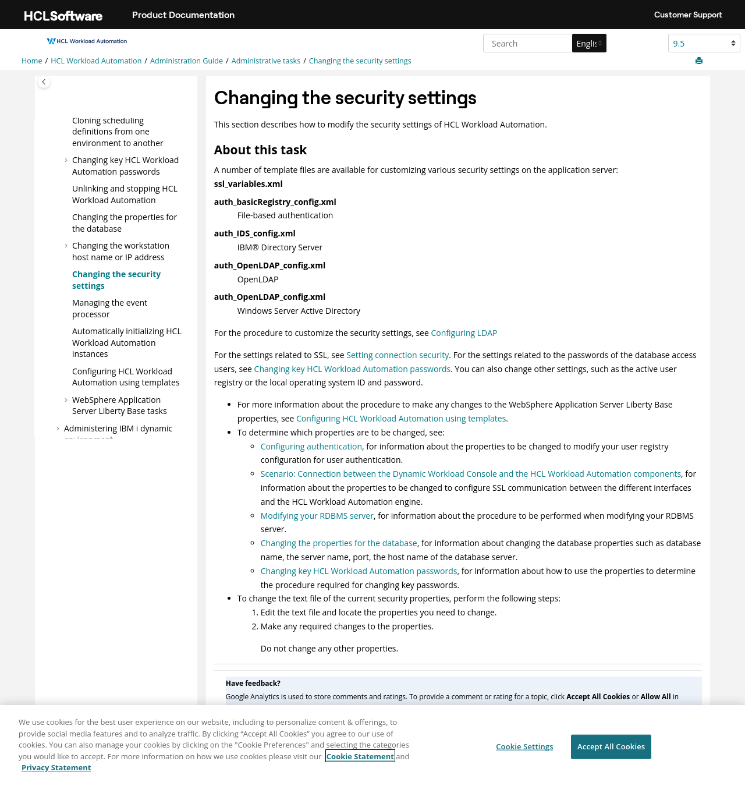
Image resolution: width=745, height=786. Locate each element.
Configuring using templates (126, 376)
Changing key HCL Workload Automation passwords (352, 368)
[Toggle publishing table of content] (44, 82)
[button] (67, 120)
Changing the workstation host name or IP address (120, 251)
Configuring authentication (311, 446)
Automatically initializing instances (127, 342)
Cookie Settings (524, 750)
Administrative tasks (266, 61)
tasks (119, 405)
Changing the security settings (360, 61)
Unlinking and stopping (125, 194)
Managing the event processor (109, 308)
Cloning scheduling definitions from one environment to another (118, 131)
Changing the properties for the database (339, 542)
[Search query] (543, 43)
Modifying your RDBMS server (317, 515)
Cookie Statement (360, 760)
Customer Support (688, 14)
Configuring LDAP (464, 332)
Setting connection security (397, 354)
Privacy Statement (56, 771)
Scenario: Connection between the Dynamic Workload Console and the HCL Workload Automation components (471, 473)
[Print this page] (700, 61)
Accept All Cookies (611, 750)
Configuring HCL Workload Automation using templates (401, 418)
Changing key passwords (125, 165)
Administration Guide (186, 61)
